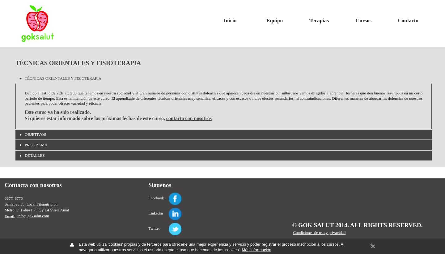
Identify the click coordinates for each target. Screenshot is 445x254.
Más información (256, 250)
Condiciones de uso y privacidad (319, 232)
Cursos (363, 20)
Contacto (408, 20)
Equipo (274, 20)
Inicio (230, 20)
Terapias (319, 20)
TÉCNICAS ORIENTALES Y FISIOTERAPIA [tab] (59, 78)
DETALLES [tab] (31, 155)
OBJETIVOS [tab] (32, 134)
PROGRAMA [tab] (33, 145)
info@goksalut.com (33, 216)
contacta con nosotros (189, 118)
